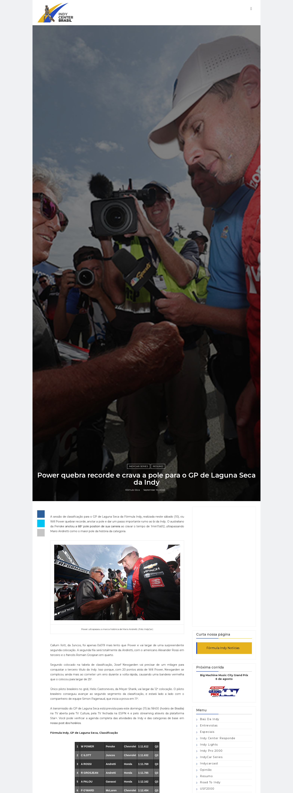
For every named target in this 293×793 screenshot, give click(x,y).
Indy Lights (209, 744)
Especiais (207, 732)
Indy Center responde (217, 738)
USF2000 (207, 788)
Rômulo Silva (132, 489)
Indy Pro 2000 (211, 750)
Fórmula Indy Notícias (222, 648)
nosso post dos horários (65, 723)
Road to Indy (210, 782)
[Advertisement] (224, 567)
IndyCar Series (138, 466)
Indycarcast (209, 763)
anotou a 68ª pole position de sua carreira (92, 526)
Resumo (158, 466)
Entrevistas (209, 725)
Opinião (206, 769)
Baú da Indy (209, 719)
